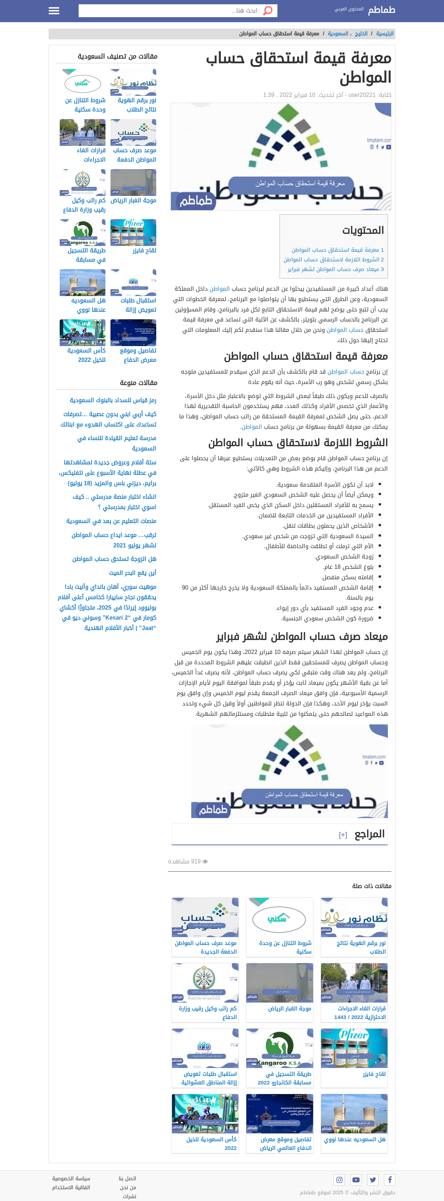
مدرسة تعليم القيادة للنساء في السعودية (116, 443)
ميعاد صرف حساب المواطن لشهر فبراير (336, 269)
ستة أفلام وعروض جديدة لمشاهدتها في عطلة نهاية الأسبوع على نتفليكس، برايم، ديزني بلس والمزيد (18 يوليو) (107, 473)
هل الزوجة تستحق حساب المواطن (114, 559)
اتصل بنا (127, 1178)
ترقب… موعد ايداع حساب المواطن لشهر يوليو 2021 (113, 540)
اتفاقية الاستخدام (71, 1187)
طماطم (381, 10)
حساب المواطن (345, 329)
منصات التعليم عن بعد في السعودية (111, 521)
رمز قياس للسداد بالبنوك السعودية (113, 400)
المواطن (219, 288)
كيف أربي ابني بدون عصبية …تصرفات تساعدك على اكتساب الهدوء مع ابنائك (108, 419)
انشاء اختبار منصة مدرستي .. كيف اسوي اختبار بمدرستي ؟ (114, 502)
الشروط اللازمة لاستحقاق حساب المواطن (333, 260)
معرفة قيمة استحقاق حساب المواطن (338, 250)
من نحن (128, 1187)
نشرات (129, 1196)
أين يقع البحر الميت (132, 573)
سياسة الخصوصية (71, 1178)
